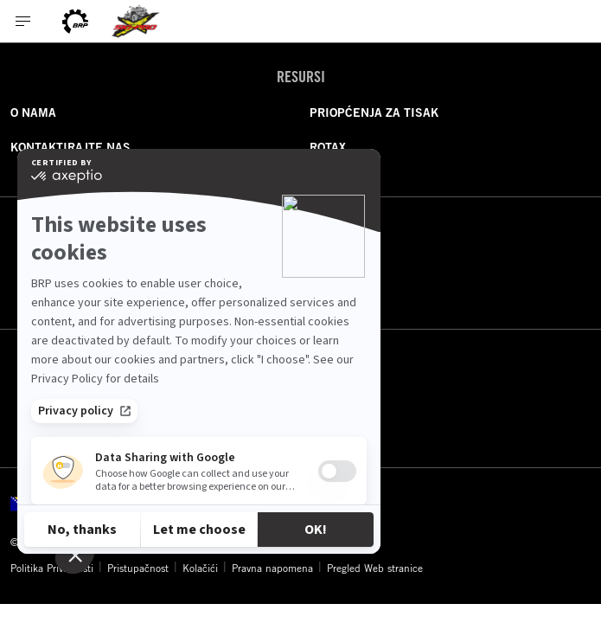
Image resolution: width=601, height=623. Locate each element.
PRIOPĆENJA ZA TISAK (374, 112)
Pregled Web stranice (375, 568)
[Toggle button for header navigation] (23, 21)
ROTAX (328, 147)
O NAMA (33, 112)
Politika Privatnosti (51, 568)
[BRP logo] (75, 21)
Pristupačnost (138, 568)
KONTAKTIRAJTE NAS (70, 147)
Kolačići (200, 568)
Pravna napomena (272, 568)
